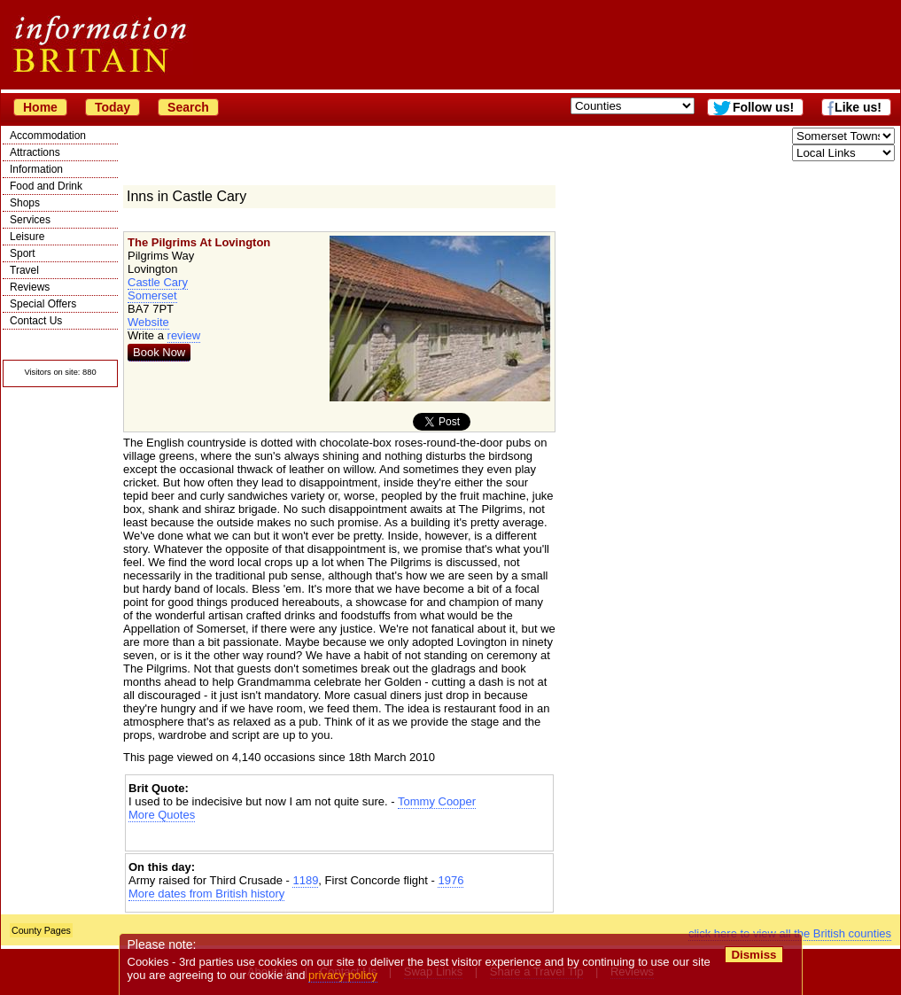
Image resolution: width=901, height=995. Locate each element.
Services (30, 220)
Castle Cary (158, 282)
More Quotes (161, 814)
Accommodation (48, 135)
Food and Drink (46, 186)
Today (112, 107)
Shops (25, 203)
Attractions (35, 152)
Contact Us (36, 321)
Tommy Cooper (437, 801)
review (184, 335)
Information (36, 169)
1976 (450, 880)
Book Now (159, 352)
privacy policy (342, 975)
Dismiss (753, 954)
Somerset (152, 295)
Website (148, 322)
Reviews (30, 287)
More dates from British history (206, 893)
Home (40, 107)
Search (188, 107)
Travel (24, 270)
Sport (22, 253)
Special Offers (43, 304)
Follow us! (763, 107)
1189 (305, 880)
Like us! (858, 107)
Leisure (27, 236)
